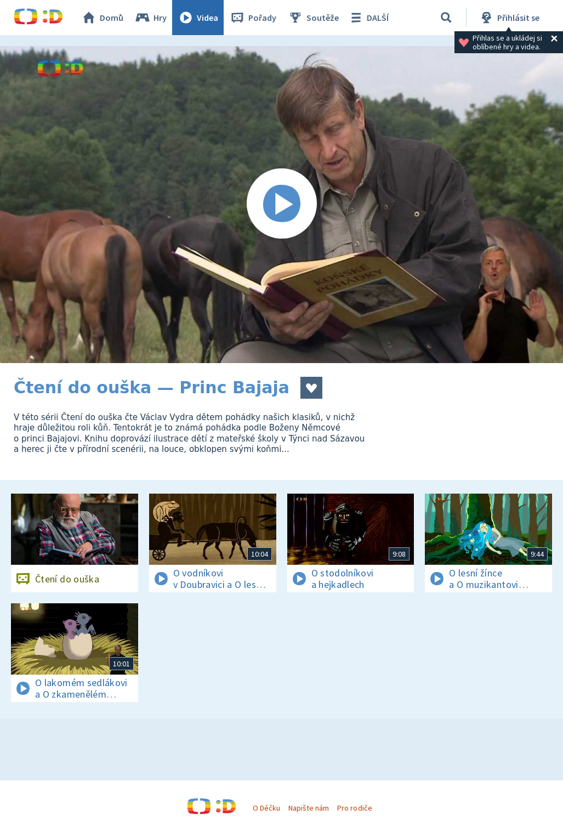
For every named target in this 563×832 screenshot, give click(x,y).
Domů (102, 17)
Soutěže (313, 17)
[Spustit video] (281, 204)
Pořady (252, 17)
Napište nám (308, 808)
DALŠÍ (368, 17)
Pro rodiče (354, 808)
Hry (150, 17)
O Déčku (266, 808)
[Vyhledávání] (446, 17)
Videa (198, 17)
